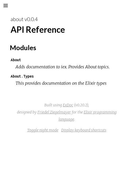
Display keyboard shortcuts (83, 130)
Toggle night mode (42, 130)
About (16, 60)
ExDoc (68, 105)
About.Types (22, 76)
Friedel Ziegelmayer (54, 112)
